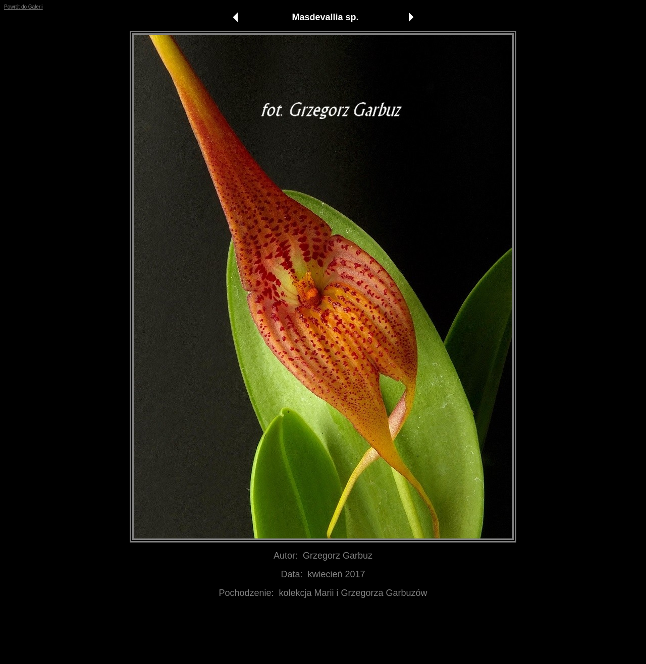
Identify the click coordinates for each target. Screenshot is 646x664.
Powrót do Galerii (23, 7)
